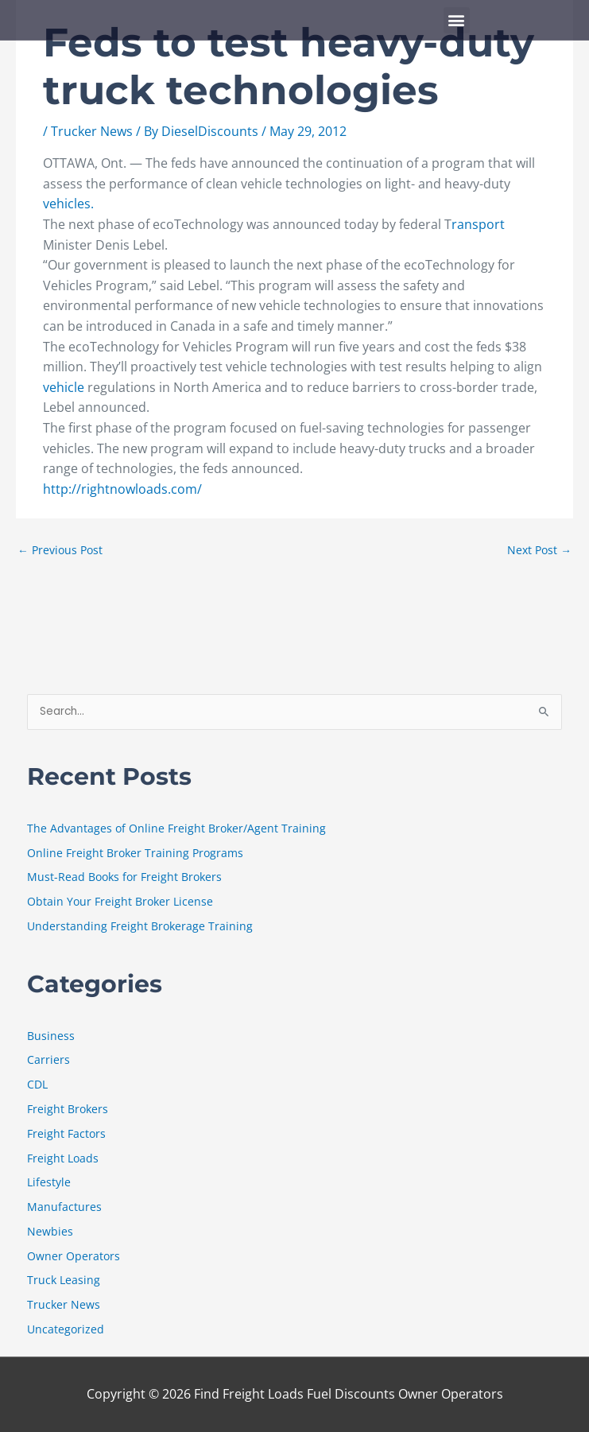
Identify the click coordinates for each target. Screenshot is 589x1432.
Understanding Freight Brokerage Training (140, 925)
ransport (478, 224)
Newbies (50, 1231)
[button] (457, 20)
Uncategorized (65, 1329)
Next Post (539, 549)
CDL (37, 1084)
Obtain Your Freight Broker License (120, 901)
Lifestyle (49, 1181)
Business (51, 1035)
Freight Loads (63, 1158)
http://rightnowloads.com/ (122, 489)
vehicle (63, 387)
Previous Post (60, 549)
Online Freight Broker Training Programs (135, 852)
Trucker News (92, 131)
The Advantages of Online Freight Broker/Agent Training (176, 828)
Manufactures (64, 1206)
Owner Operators (73, 1255)
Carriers (48, 1059)
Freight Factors (66, 1133)
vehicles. (68, 203)
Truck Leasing (63, 1279)
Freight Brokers (67, 1108)
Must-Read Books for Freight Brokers (124, 876)
